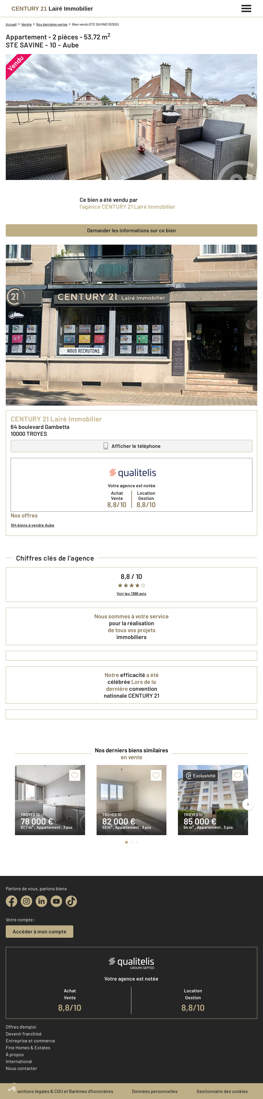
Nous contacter (21, 1068)
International (19, 1061)
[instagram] (26, 901)
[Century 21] (52, 8)
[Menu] (246, 7)
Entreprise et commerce (30, 1040)
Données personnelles (155, 1091)
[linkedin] (41, 901)
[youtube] (56, 901)
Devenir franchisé (24, 1033)
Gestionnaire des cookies (222, 1091)
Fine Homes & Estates (28, 1047)
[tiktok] (71, 901)
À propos (15, 1054)
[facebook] (11, 901)
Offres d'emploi (21, 1026)
